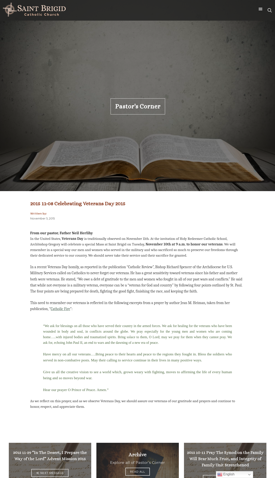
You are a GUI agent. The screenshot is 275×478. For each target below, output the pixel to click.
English (226, 474)
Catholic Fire (60, 309)
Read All (137, 471)
